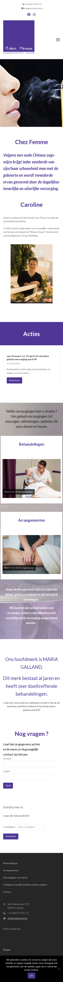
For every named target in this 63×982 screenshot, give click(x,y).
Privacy (6, 949)
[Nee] (58, 969)
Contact (7, 892)
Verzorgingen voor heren (15, 877)
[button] (58, 39)
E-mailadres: (24, 827)
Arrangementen (31, 520)
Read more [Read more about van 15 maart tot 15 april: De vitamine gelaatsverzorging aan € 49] (14, 380)
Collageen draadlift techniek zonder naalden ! (25, 884)
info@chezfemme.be (17, 918)
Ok (31, 975)
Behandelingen (31, 444)
